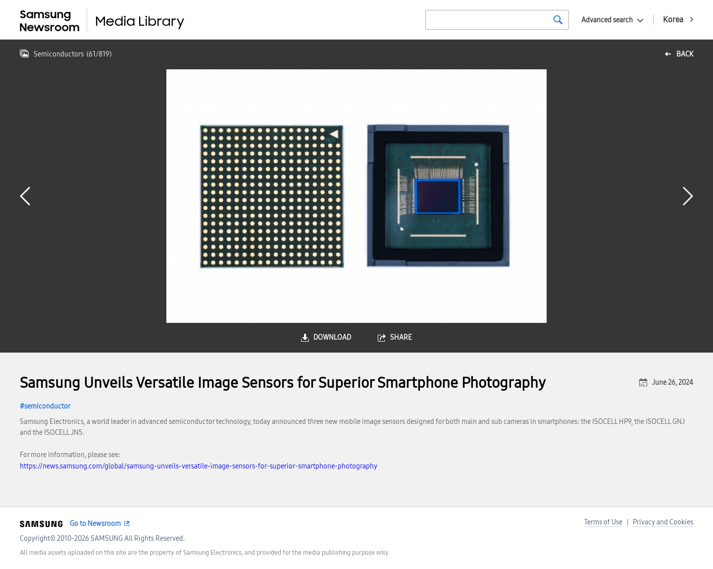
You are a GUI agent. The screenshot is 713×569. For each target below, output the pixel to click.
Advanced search (607, 20)
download (332, 337)
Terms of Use (603, 522)
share (401, 337)
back (684, 54)
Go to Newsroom (95, 523)
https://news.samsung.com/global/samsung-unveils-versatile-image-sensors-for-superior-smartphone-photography (198, 466)
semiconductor (47, 406)
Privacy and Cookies (663, 522)
